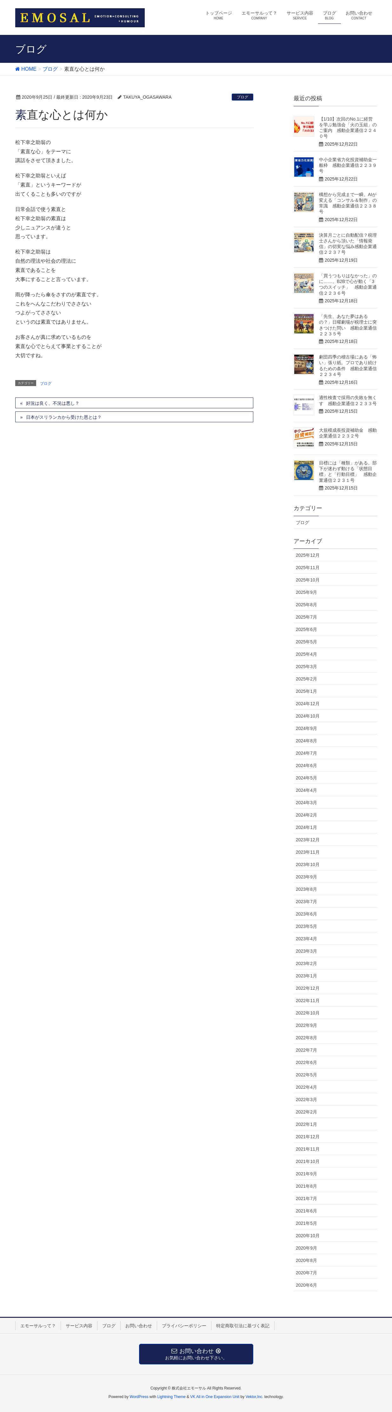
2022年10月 (308, 1012)
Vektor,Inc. (254, 1397)
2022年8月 (306, 1037)
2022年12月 (308, 988)
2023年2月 (306, 963)
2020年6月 (306, 1285)
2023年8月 (306, 889)
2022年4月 (306, 1087)
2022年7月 (306, 1050)
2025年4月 (306, 654)
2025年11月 (308, 567)
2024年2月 (306, 815)
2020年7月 (306, 1272)
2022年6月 (306, 1062)
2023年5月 (306, 926)
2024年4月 (306, 790)
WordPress (139, 1397)
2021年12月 (308, 1136)
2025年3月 (306, 666)
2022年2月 (306, 1111)
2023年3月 (306, 951)
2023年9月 (306, 876)
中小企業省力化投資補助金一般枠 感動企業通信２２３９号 (348, 165)
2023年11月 (308, 852)
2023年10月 (308, 864)
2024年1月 (306, 827)
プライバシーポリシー (184, 1325)
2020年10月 (308, 1235)
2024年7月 (306, 753)
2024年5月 (306, 777)
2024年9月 (306, 728)
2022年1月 (306, 1124)
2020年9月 (306, 1248)
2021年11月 (308, 1149)
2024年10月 (308, 716)
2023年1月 (306, 975)
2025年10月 (308, 579)
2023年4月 (306, 938)
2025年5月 (306, 641)
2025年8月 (306, 604)
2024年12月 (308, 703)
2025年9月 (306, 592)
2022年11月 (308, 1000)
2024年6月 (306, 765)
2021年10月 (308, 1161)
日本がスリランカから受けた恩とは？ (64, 417)
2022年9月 (306, 1025)
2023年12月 (308, 839)
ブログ (242, 97)
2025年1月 (306, 691)
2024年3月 (306, 802)
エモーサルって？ (38, 1325)
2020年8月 (306, 1260)
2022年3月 (306, 1099)
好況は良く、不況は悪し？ (52, 403)
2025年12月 (308, 555)
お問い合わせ (138, 1325)
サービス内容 (79, 1325)
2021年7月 (306, 1198)
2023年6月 (306, 913)
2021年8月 (306, 1186)
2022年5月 (306, 1074)
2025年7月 (306, 617)
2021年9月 (306, 1173)
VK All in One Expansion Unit (214, 1397)
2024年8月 (306, 740)
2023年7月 (306, 901)
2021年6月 (306, 1210)
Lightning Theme (171, 1397)
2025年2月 (306, 678)
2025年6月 (306, 629)
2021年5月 (306, 1223)
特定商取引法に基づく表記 (242, 1325)
